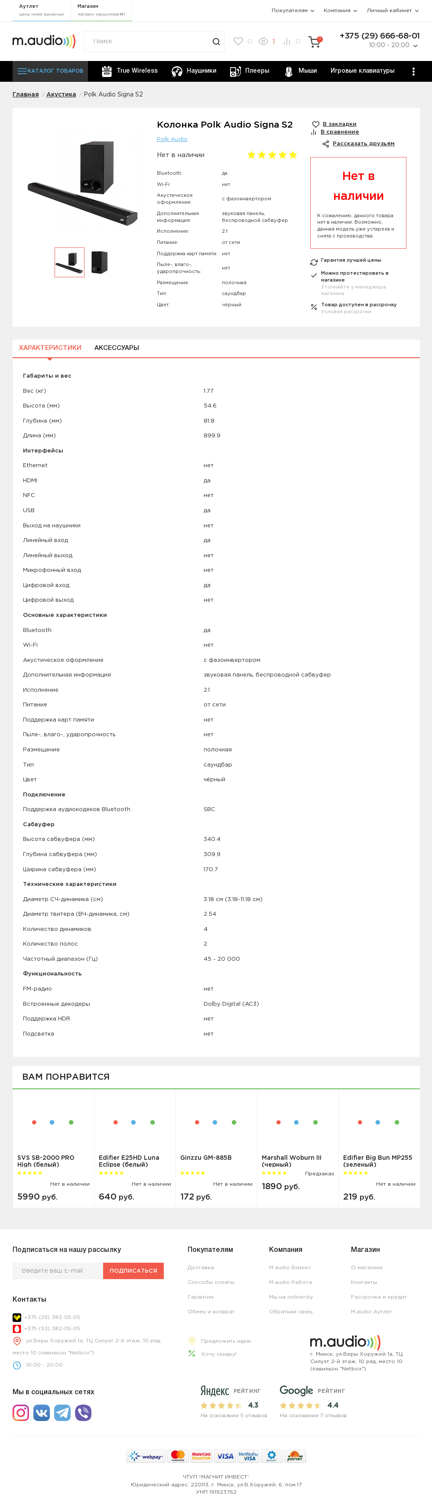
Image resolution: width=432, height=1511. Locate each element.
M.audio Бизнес (290, 1267)
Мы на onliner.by (291, 1297)
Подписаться (133, 1271)
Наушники (194, 71)
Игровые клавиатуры (362, 71)
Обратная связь (290, 1311)
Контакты (364, 1282)
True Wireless (129, 71)
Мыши (300, 71)
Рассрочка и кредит (379, 1297)
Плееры (249, 71)
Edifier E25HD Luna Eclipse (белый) (129, 1161)
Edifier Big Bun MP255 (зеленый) (378, 1161)
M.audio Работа (290, 1282)
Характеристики (50, 348)
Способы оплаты (211, 1282)
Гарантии (201, 1297)
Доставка (201, 1267)
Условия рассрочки (346, 312)
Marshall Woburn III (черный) (292, 1161)
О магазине (367, 1267)
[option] (85, 184)
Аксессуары (116, 348)
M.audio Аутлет (371, 1311)
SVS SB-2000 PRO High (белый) (46, 1161)
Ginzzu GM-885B (206, 1158)
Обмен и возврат (211, 1311)
